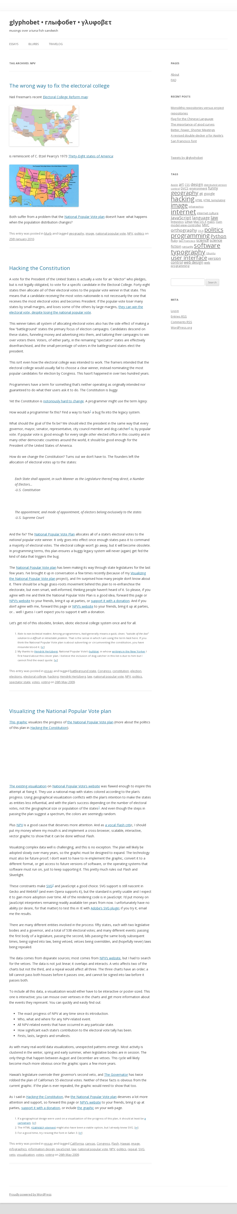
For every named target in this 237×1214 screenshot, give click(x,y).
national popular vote (111, 233)
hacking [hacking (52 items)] (182, 198)
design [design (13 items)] (197, 184)
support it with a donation (110, 601)
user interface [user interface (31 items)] (189, 257)
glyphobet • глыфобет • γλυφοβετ (60, 22)
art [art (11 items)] (181, 184)
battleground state (83, 671)
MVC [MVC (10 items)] (205, 225)
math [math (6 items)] (219, 221)
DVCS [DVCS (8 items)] (184, 188)
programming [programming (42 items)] (190, 235)
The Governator (116, 1074)
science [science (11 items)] (202, 240)
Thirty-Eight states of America (90, 156)
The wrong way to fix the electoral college (59, 85)
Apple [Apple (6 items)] (174, 185)
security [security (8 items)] (187, 247)
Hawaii (125, 1143)
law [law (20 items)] (214, 217)
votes (36, 682)
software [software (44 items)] (207, 245)
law (89, 676)
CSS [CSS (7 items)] (187, 185)
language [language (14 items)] (201, 217)
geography (76, 233)
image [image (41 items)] (179, 205)
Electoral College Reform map (65, 97)
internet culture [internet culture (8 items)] (207, 213)
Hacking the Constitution (39, 267)
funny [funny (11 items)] (213, 188)
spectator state (20, 682)
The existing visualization (28, 786)
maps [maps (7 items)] (211, 221)
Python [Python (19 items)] (218, 236)
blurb (48, 233)
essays (13, 44)
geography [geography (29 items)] (184, 192)
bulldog (94, 651)
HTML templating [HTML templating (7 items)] (214, 200)
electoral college (34, 676)
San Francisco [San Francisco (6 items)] (187, 240)
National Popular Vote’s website (76, 786)
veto (12, 1155)
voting (45, 682)
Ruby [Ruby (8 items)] (174, 241)
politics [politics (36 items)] (213, 230)
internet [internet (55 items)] (183, 211)
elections (15, 676)
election (135, 671)
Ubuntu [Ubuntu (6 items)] (210, 253)
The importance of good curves (193, 124)
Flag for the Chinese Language (192, 119)
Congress (104, 671)
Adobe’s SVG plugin (105, 908)
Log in (175, 311)
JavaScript (63, 1149)
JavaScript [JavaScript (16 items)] (181, 217)
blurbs (33, 44)
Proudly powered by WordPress (30, 1194)
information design (41, 1149)
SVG (49, 886)
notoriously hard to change (63, 401)
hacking (53, 676)
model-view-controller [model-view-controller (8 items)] (186, 225)
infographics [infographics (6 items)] (196, 206)
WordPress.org (181, 327)
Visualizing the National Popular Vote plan (60, 710)
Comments (181, 322)
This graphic (18, 722)
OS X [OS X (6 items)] (200, 230)
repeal (132, 1149)
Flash (115, 1143)
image (90, 233)
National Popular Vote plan (84, 216)
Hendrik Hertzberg (46, 651)
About (175, 74)
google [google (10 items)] (209, 193)
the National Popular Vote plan (90, 722)
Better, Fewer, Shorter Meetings (193, 130)
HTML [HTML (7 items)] (199, 200)
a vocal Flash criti (118, 825)
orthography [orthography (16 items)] (184, 230)
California (77, 1143)
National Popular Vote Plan (54, 534)
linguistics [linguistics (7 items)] (177, 221)
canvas (90, 1143)
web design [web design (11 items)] (193, 262)
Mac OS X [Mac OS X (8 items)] (199, 222)
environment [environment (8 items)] (198, 188)
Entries (179, 316)
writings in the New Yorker (128, 651)
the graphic (85, 1108)
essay (48, 671)
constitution (120, 671)
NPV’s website (19, 601)
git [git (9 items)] (201, 193)
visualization (26, 1155)
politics (139, 233)
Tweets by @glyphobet (187, 158)
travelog (56, 44)
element (43, 1127)
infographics (18, 1149)
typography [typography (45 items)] (188, 252)
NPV (130, 233)
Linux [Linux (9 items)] (189, 221)
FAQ (173, 80)
